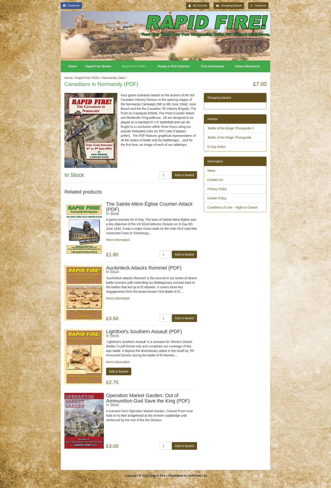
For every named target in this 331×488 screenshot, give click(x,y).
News (211, 170)
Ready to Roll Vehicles (174, 66)
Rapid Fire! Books (98, 66)
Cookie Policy (217, 198)
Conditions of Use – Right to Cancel (232, 207)
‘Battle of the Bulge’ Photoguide (229, 137)
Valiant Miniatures (247, 66)
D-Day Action (216, 146)
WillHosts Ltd (197, 475)
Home (73, 66)
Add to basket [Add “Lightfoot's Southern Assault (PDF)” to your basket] (118, 371)
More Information (118, 240)
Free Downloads (212, 66)
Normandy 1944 (113, 78)
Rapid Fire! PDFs (134, 66)
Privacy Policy (217, 189)
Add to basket (184, 175)
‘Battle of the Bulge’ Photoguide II (230, 128)
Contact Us (215, 180)
